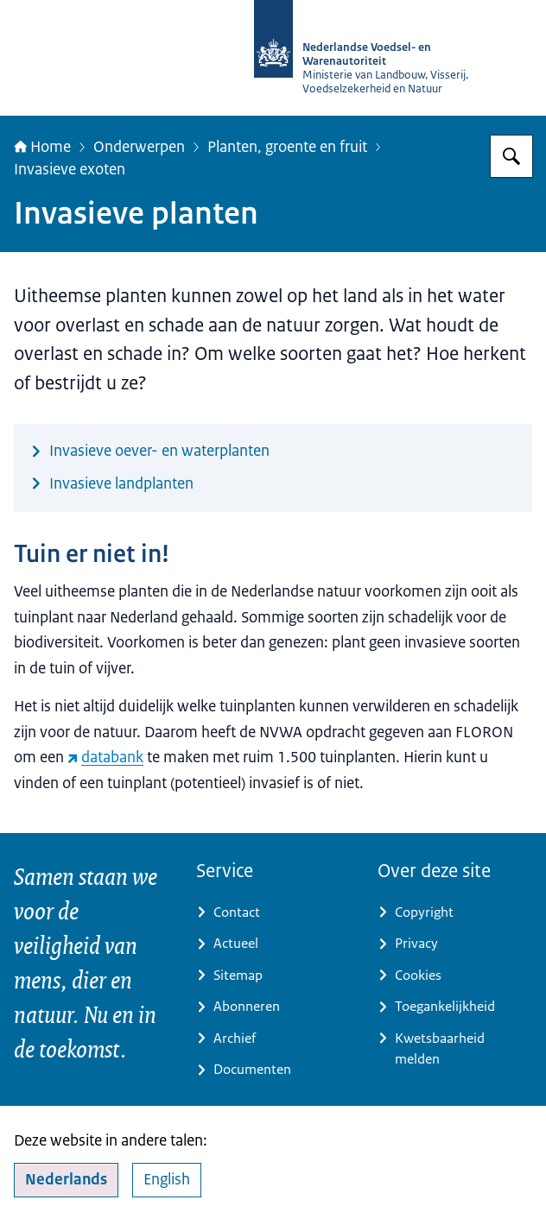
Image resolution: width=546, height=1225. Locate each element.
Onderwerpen (139, 146)
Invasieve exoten (69, 169)
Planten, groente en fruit (287, 146)
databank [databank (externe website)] (105, 757)
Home (42, 146)
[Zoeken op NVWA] (511, 156)
